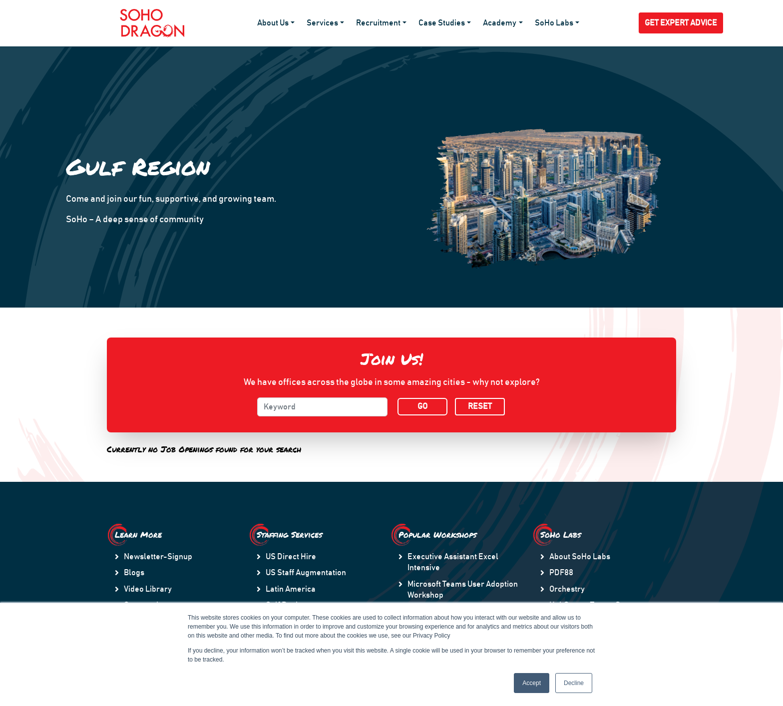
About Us (273, 23)
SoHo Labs (554, 23)
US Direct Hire (291, 557)
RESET (480, 406)
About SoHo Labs (579, 557)
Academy (499, 23)
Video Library (148, 589)
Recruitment (378, 23)
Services (322, 23)
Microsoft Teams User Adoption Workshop (462, 589)
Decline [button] (574, 683)
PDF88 (561, 573)
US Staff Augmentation (306, 573)
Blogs (134, 573)
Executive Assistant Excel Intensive (452, 562)
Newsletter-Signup (158, 557)
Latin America (291, 589)
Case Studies (441, 23)
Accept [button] (531, 683)
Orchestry (567, 589)
